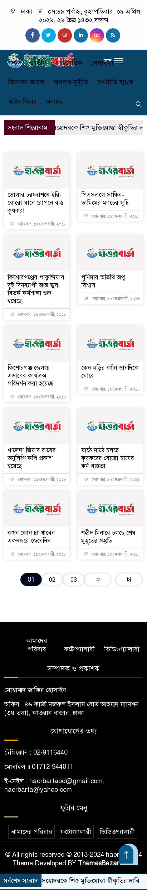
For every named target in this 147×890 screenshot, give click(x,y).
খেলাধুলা (102, 63)
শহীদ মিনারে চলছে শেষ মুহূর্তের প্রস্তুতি (108, 537)
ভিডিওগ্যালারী (121, 649)
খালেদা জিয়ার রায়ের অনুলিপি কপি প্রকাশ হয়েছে (32, 458)
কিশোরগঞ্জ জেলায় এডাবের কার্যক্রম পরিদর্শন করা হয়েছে (30, 375)
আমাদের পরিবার (36, 645)
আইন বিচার (22, 101)
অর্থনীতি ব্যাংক (115, 82)
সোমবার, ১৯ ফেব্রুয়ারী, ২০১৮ (38, 224)
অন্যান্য (54, 101)
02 (52, 579)
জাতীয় (38, 63)
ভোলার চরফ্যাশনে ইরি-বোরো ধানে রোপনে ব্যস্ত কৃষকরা (36, 202)
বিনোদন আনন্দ (26, 82)
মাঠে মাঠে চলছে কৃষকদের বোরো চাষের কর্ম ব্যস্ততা (107, 458)
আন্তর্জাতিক (68, 63)
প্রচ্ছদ (14, 63)
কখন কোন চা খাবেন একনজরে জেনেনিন (31, 537)
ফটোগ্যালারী (79, 649)
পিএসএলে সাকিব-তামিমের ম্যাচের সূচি (105, 199)
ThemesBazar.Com (106, 863)
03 (73, 579)
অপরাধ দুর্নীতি (71, 82)
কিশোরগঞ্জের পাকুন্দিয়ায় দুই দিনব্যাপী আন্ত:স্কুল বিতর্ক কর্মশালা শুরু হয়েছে (36, 289)
